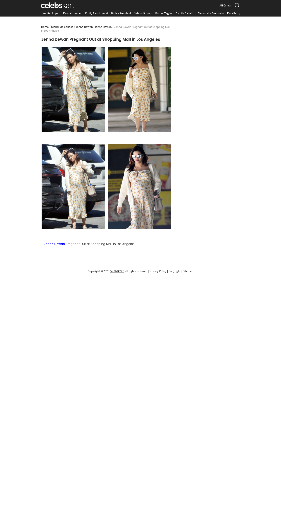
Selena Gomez (143, 13)
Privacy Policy (158, 271)
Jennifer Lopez (50, 13)
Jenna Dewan (84, 27)
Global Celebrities (62, 27)
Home (45, 27)
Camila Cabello (185, 13)
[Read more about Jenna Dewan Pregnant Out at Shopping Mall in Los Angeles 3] (73, 186)
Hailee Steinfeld (121, 13)
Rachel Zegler (163, 13)
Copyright (174, 271)
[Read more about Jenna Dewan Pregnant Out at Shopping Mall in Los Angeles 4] (139, 186)
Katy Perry (233, 13)
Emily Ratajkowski (96, 13)
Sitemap (188, 271)
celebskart (117, 271)
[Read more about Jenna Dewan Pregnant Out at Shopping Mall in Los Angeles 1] (73, 89)
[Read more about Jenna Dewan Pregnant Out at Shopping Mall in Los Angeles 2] (139, 89)
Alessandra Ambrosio (211, 13)
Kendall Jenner (72, 13)
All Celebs (226, 5)
